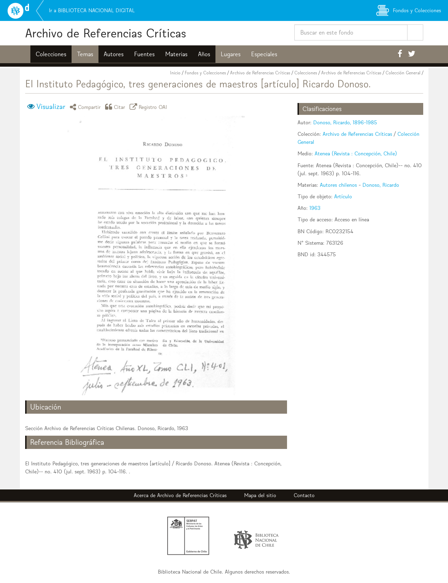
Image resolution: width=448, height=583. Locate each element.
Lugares (231, 54)
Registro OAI (149, 106)
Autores (114, 54)
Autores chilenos (338, 185)
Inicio (175, 73)
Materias (176, 54)
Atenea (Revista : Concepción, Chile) (356, 153)
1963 (315, 208)
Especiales (264, 54)
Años (204, 54)
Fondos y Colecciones (205, 73)
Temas (85, 54)
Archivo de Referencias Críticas (105, 33)
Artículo (343, 196)
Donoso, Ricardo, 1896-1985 (345, 122)
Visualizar (50, 106)
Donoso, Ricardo (380, 185)
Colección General (402, 73)
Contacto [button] (304, 495)
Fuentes (144, 54)
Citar (116, 106)
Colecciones (51, 54)
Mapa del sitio (260, 495)
